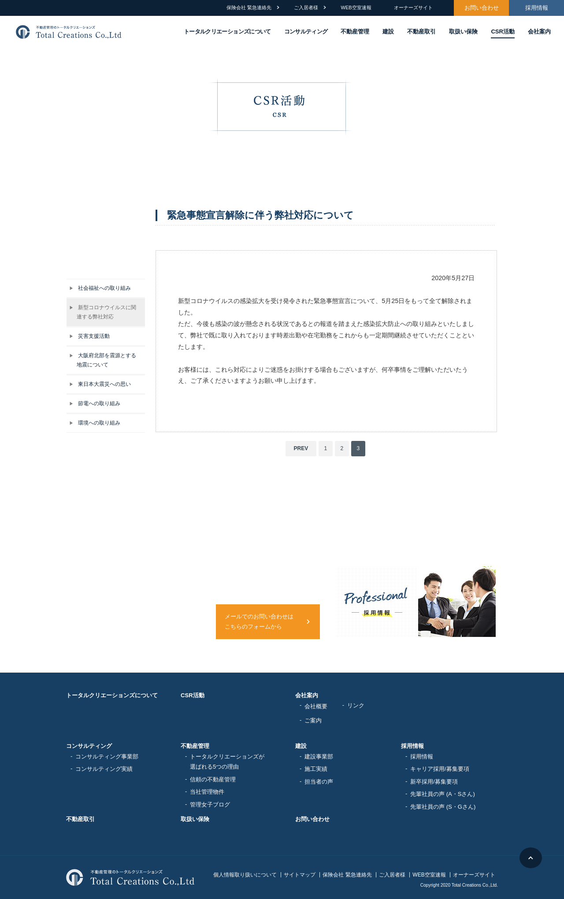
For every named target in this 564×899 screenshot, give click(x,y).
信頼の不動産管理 (213, 779)
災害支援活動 (89, 336)
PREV (301, 448)
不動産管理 (355, 31)
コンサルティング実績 (104, 769)
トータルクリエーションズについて (112, 695)
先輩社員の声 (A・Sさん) (442, 794)
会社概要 (315, 706)
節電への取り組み (94, 403)
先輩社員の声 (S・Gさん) (442, 806)
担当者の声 (318, 781)
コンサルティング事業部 (106, 756)
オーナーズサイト (413, 7)
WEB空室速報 (356, 7)
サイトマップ (299, 875)
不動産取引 (421, 31)
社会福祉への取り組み (100, 288)
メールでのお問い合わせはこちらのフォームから (259, 622)
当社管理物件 (207, 791)
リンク (355, 705)
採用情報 (536, 7)
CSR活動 (503, 31)
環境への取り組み (94, 422)
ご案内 (313, 720)
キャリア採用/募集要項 (439, 769)
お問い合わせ (481, 7)
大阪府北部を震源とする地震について (102, 359)
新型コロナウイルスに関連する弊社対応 (102, 311)
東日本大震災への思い (100, 384)
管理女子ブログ (210, 804)
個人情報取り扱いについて (245, 875)
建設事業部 (318, 756)
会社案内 (539, 31)
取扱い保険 (463, 31)
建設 (388, 31)
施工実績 (315, 769)
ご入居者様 (306, 7)
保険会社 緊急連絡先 (248, 7)
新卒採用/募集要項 (434, 781)
